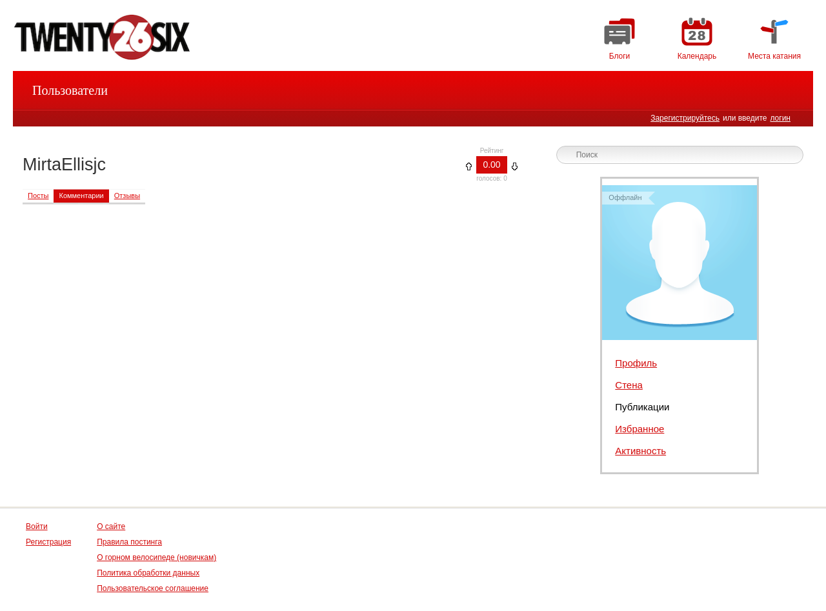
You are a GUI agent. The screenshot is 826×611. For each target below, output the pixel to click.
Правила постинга (129, 541)
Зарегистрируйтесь (685, 118)
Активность (640, 450)
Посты (38, 195)
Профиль (636, 362)
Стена (629, 384)
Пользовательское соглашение (152, 588)
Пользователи (70, 90)
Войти (37, 526)
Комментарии (81, 195)
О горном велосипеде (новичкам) (156, 557)
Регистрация (48, 541)
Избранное (639, 428)
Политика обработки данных (148, 572)
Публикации (642, 406)
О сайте (111, 526)
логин (780, 118)
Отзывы (127, 195)
